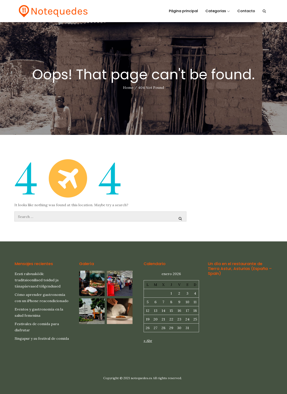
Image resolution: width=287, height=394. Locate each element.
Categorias (217, 11)
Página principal (183, 11)
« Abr (148, 340)
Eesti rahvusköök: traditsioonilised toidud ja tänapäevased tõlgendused (38, 280)
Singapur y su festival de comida (42, 338)
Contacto (246, 11)
